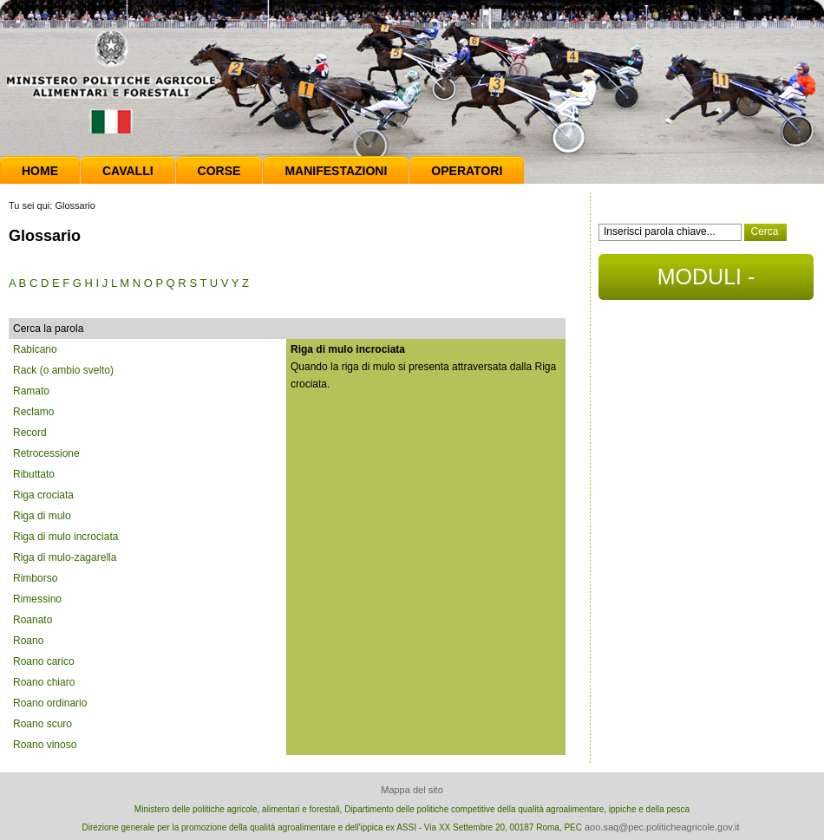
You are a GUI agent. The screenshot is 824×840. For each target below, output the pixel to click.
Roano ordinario (50, 703)
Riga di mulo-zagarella (64, 557)
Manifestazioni (335, 171)
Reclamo (33, 412)
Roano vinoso (44, 745)
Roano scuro (42, 724)
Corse (219, 171)
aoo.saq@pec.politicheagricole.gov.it (662, 827)
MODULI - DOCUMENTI (705, 282)
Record (30, 433)
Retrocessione (46, 453)
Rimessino (37, 599)
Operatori (466, 171)
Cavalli (128, 171)
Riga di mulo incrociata (65, 537)
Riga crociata (43, 495)
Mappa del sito (412, 790)
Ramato (31, 391)
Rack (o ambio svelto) (63, 370)
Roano (28, 641)
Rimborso (35, 578)
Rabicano (35, 349)
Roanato (32, 620)
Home (40, 171)
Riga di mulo (42, 516)
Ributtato (34, 474)
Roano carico (44, 661)
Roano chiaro (44, 682)
